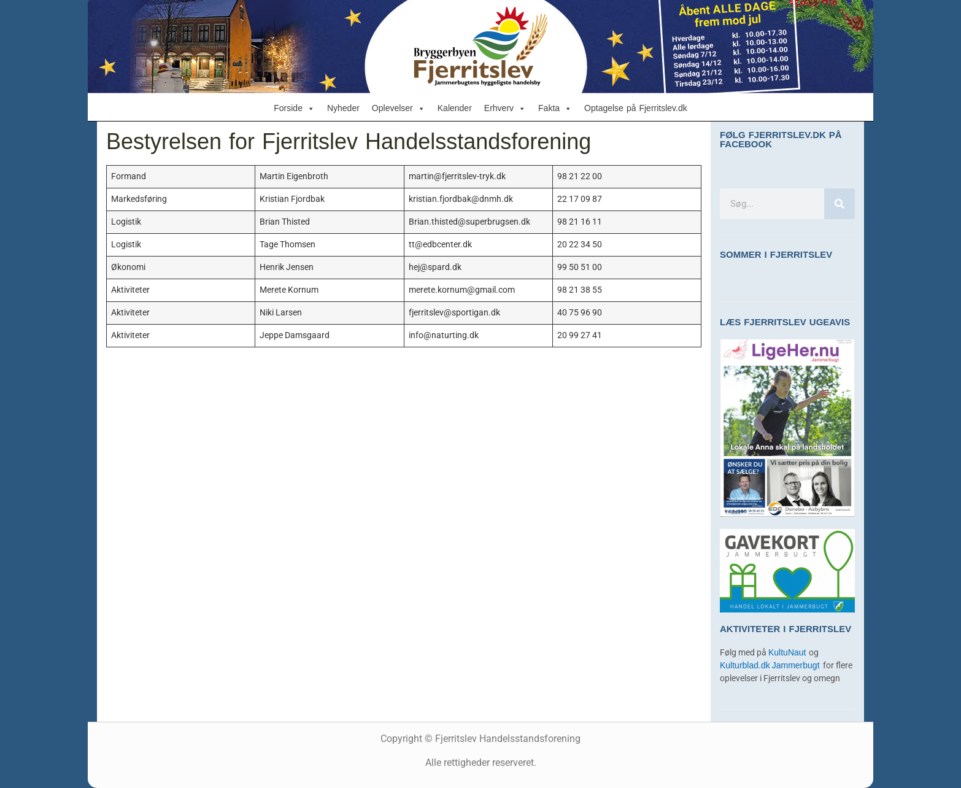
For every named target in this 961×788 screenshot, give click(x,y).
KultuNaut (788, 652)
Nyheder (343, 108)
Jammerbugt (797, 665)
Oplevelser (398, 108)
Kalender (455, 108)
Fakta (555, 108)
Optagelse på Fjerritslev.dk (635, 108)
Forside (294, 108)
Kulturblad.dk (745, 665)
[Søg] (839, 203)
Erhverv (505, 108)
